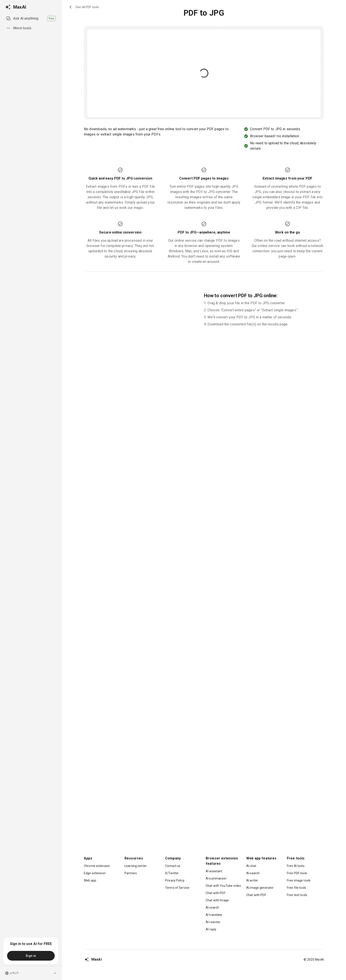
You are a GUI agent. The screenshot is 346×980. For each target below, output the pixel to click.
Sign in (31, 956)
